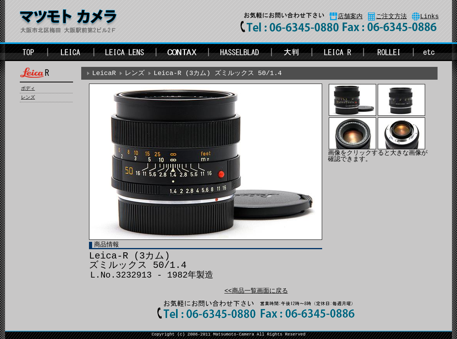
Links (429, 16)
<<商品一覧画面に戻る (256, 291)
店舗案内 (350, 16)
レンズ (28, 97)
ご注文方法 (391, 16)
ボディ (28, 88)
